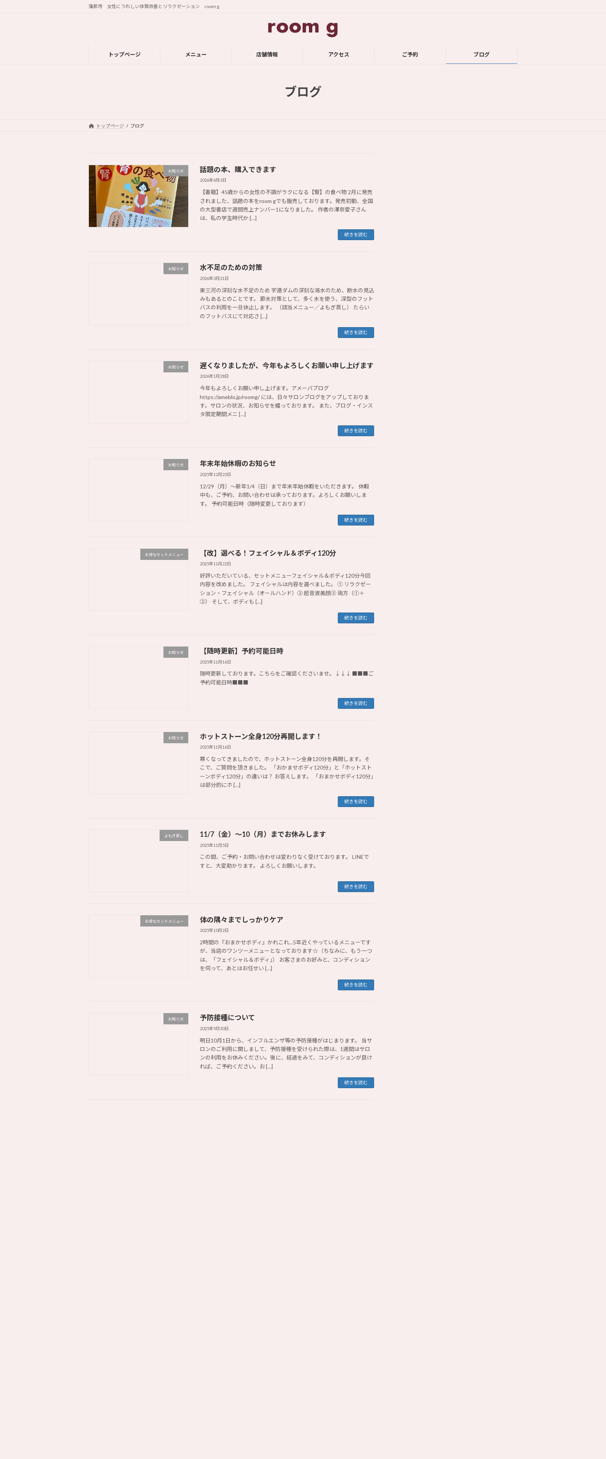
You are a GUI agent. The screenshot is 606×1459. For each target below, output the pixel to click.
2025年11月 (418, 843)
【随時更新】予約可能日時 (241, 651)
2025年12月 (418, 827)
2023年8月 (417, 1251)
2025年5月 (417, 921)
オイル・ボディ (422, 660)
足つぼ (412, 723)
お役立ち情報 (420, 597)
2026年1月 (417, 812)
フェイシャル (420, 691)
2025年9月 (417, 875)
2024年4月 (417, 1126)
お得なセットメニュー (431, 613)
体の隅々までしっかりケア (241, 919)
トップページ (254, 1341)
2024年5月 (417, 1110)
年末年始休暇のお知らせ (238, 463)
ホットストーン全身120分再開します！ (261, 736)
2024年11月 (418, 1016)
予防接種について (227, 1017)
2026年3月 (417, 796)
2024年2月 (417, 1157)
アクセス (249, 1382)
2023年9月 (417, 1235)
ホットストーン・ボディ (433, 707)
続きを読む (356, 234)
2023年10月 (418, 1220)
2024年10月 (418, 1032)
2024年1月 (417, 1173)
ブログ (247, 1408)
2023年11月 (418, 1204)
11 (245, 1119)
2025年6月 (417, 906)
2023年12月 (418, 1188)
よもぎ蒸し (417, 645)
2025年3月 (417, 953)
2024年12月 (418, 1000)
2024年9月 (417, 1047)
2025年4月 (417, 937)
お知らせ (415, 629)
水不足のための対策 (231, 267)
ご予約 (247, 1395)
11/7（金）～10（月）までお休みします (263, 834)
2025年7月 (417, 890)
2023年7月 (417, 1267)
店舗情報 (249, 1368)
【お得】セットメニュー (412, 1408)
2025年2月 (417, 969)
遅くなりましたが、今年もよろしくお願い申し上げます (287, 365)
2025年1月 (417, 984)
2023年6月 (417, 1283)
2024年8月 (417, 1063)
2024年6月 (417, 1094)
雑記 (409, 738)
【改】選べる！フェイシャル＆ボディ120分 (268, 553)
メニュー (249, 1355)
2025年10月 (418, 859)
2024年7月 (417, 1078)
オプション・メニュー (431, 676)
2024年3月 (417, 1141)
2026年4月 (417, 780)
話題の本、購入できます (238, 169)
